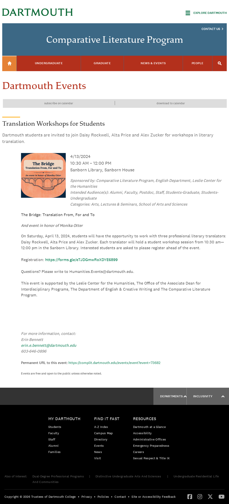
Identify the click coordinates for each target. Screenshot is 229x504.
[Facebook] (189, 496)
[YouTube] (221, 496)
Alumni (53, 446)
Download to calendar (171, 103)
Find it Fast (107, 418)
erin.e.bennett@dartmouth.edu (48, 345)
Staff (51, 439)
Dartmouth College (37, 12)
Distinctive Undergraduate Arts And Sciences (128, 476)
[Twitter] (210, 496)
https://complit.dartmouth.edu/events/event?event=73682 (114, 362)
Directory (101, 439)
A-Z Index (101, 427)
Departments (173, 396)
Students (54, 427)
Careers (138, 452)
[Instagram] (199, 496)
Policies (103, 497)
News (98, 452)
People (198, 63)
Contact (120, 497)
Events (99, 446)
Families (54, 452)
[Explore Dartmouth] (206, 13)
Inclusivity (209, 396)
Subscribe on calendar (58, 103)
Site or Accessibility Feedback (153, 497)
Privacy (86, 497)
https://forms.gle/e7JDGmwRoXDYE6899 (81, 259)
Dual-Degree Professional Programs (58, 476)
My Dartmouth (64, 418)
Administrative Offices (149, 439)
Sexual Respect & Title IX (151, 458)
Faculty (53, 433)
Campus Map (103, 433)
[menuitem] (65, 436)
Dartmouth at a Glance (149, 427)
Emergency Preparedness (151, 446)
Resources (144, 418)
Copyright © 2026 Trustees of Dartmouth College (40, 497)
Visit (97, 458)
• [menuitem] (78, 497)
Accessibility (142, 433)
